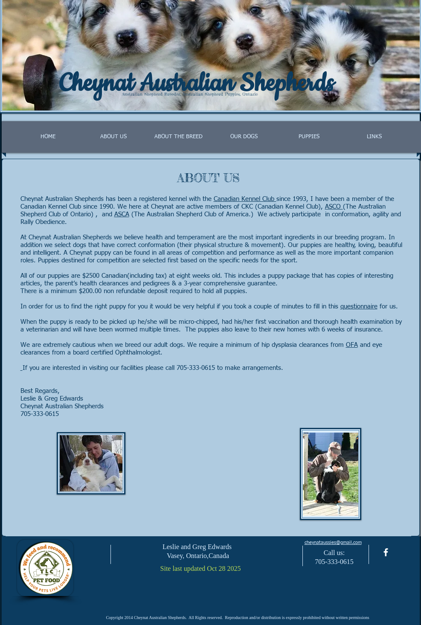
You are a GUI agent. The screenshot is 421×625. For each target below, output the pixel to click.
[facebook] (385, 552)
